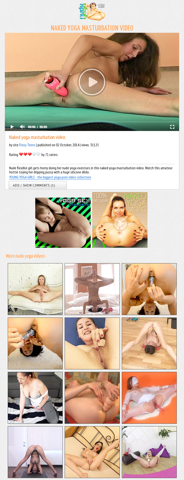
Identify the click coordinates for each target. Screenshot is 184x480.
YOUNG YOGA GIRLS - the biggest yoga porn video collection (50, 177)
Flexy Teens (27, 144)
